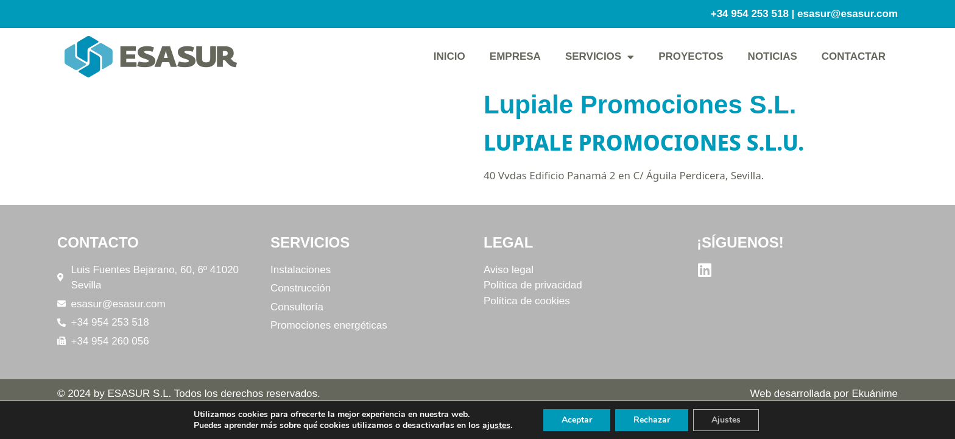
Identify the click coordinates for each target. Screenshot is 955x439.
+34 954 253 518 (750, 14)
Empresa (515, 56)
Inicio (449, 56)
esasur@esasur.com (847, 14)
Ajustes (726, 420)
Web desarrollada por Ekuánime (824, 393)
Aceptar (577, 420)
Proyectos (690, 56)
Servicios (599, 57)
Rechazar (651, 420)
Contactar (854, 56)
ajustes (496, 425)
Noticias (772, 56)
